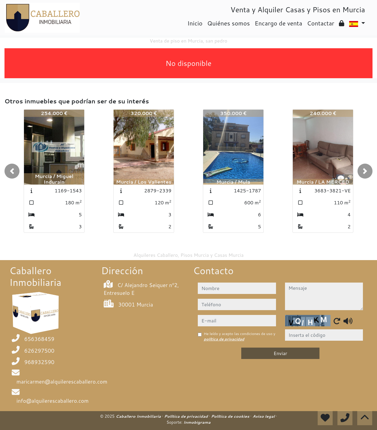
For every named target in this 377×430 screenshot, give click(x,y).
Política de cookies (230, 416)
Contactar (320, 23)
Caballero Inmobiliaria (139, 416)
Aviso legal (264, 416)
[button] (11, 171)
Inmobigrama (196, 422)
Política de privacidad (186, 416)
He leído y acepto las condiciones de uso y (239, 336)
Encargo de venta (278, 23)
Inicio (194, 23)
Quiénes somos (228, 23)
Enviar (280, 353)
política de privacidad (224, 339)
